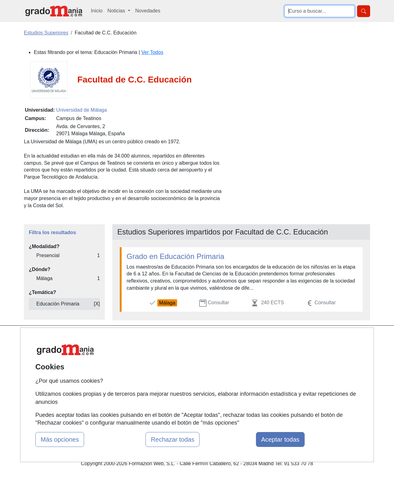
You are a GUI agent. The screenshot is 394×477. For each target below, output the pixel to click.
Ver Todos (152, 52)
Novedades (147, 10)
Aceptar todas (280, 439)
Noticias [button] (116, 10)
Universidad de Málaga (81, 110)
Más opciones (60, 439)
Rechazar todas (172, 439)
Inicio (96, 10)
